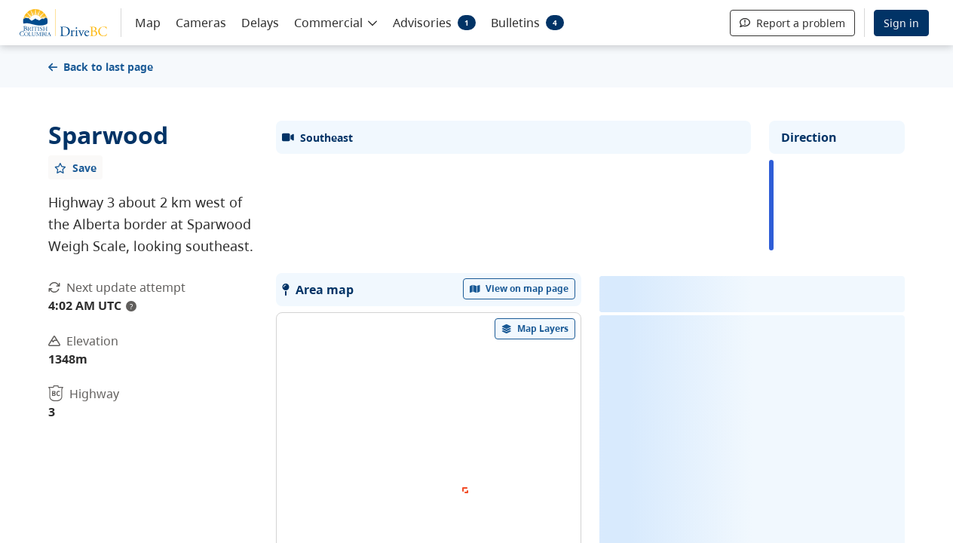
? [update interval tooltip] (131, 306)
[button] (336, 22)
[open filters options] (535, 528)
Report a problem (792, 23)
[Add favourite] (75, 167)
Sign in (901, 23)
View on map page (519, 488)
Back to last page (100, 67)
